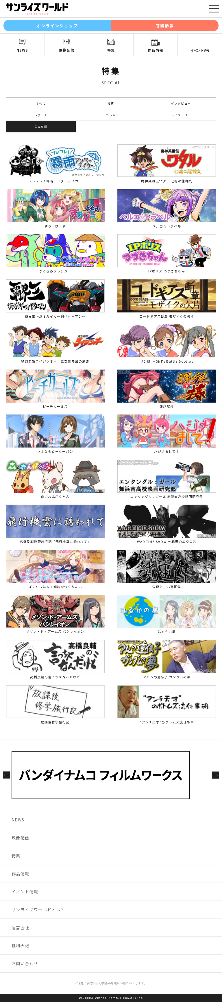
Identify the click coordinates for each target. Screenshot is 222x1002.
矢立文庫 (41, 126)
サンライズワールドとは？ (38, 909)
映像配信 (67, 50)
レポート (41, 115)
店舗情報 (165, 25)
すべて (41, 103)
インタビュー (181, 103)
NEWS (22, 50)
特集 (111, 50)
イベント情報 (200, 50)
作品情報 (155, 50)
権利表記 (20, 945)
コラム (111, 115)
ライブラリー (181, 115)
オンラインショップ (57, 25)
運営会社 (20, 927)
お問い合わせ (25, 963)
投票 (111, 103)
